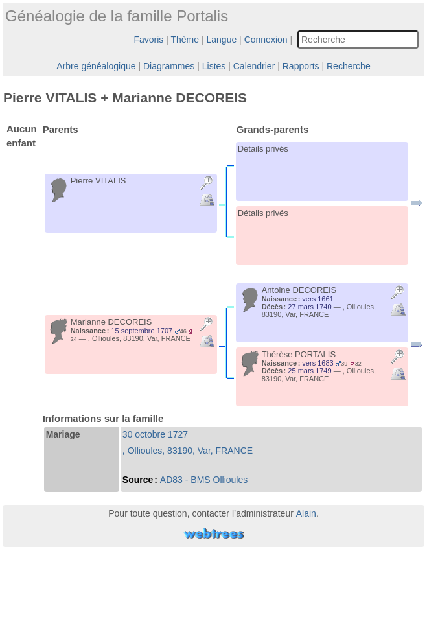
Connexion (266, 39)
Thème (185, 39)
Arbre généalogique (95, 66)
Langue (222, 39)
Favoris (148, 39)
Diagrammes (168, 66)
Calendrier (254, 66)
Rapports (301, 66)
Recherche (349, 66)
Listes (214, 66)
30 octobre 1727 (155, 434)
